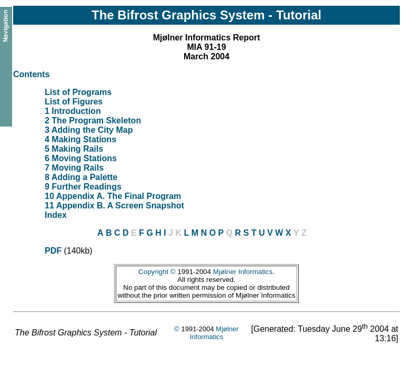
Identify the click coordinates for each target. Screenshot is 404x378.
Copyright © (157, 272)
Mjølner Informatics (242, 272)
